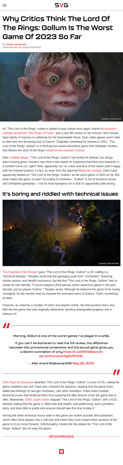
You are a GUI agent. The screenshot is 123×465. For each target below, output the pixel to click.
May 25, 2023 (83, 363)
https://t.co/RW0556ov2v (83, 351)
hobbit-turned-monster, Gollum (64, 150)
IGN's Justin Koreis (37, 399)
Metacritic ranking (89, 170)
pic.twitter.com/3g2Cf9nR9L (61, 356)
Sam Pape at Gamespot (18, 382)
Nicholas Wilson (16, 44)
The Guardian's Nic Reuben (20, 272)
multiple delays (19, 157)
